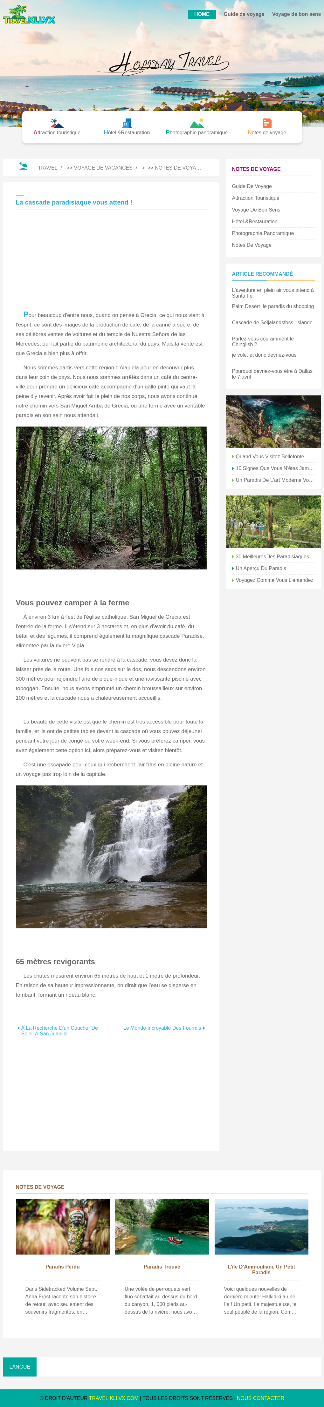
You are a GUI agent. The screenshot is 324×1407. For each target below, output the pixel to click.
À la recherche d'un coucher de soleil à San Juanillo (59, 1030)
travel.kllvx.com (114, 1398)
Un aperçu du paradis (261, 568)
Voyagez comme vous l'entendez (275, 580)
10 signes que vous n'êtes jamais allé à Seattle (275, 468)
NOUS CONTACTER (260, 1398)
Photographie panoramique (263, 233)
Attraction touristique (255, 198)
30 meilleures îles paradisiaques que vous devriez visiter (275, 556)
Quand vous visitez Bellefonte (270, 456)
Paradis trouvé (162, 1266)
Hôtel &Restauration (255, 221)
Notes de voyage (179, 168)
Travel (47, 168)
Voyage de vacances (103, 168)
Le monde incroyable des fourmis (162, 1028)
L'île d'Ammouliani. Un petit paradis (261, 1269)
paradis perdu (62, 1266)
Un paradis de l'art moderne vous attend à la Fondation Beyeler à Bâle (275, 480)
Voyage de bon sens (296, 14)
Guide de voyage (244, 14)
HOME (202, 14)
